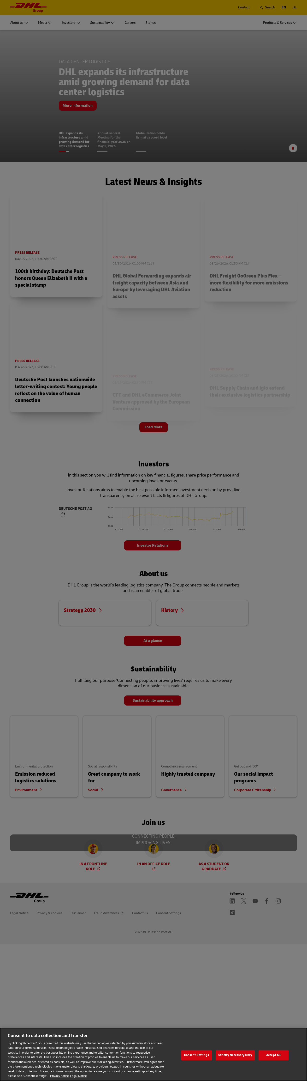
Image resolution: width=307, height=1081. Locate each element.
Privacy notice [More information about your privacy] (59, 1076)
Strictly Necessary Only (235, 1055)
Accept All (273, 1055)
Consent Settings (196, 1055)
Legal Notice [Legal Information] (78, 1076)
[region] (153, 1054)
